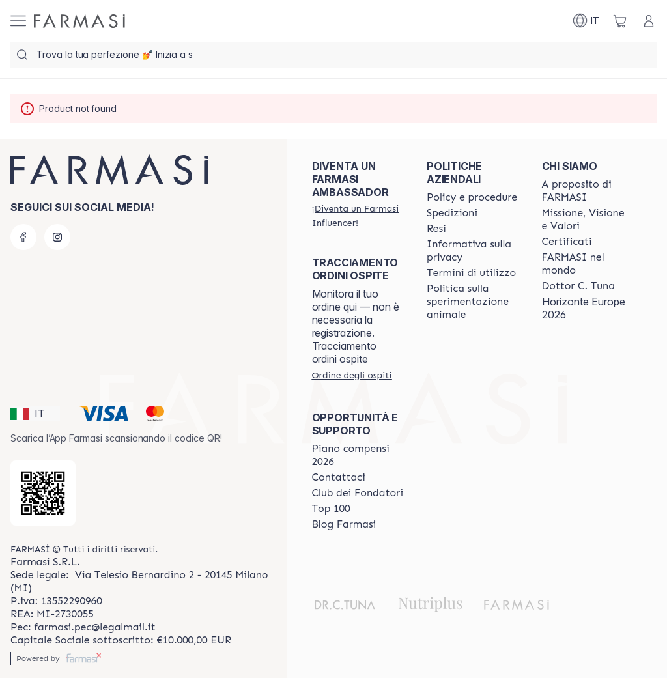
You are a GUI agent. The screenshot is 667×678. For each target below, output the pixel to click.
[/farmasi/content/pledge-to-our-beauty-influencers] (578, 285)
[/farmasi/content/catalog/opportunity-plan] (357, 455)
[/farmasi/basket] (620, 21)
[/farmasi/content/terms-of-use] (471, 272)
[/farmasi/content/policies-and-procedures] (472, 197)
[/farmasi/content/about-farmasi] (587, 191)
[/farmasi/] (79, 21)
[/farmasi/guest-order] (352, 375)
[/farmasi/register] (357, 215)
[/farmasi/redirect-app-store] (43, 493)
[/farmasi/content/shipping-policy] (452, 212)
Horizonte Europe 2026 (583, 308)
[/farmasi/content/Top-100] (331, 508)
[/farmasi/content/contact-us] (338, 477)
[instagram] (57, 237)
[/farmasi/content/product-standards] (567, 241)
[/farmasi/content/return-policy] (436, 228)
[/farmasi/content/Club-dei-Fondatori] (357, 493)
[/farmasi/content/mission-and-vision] (587, 219)
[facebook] (23, 237)
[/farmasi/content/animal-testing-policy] (472, 301)
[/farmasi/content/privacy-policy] (472, 251)
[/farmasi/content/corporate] (587, 264)
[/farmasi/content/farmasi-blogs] (344, 524)
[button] (35, 413)
